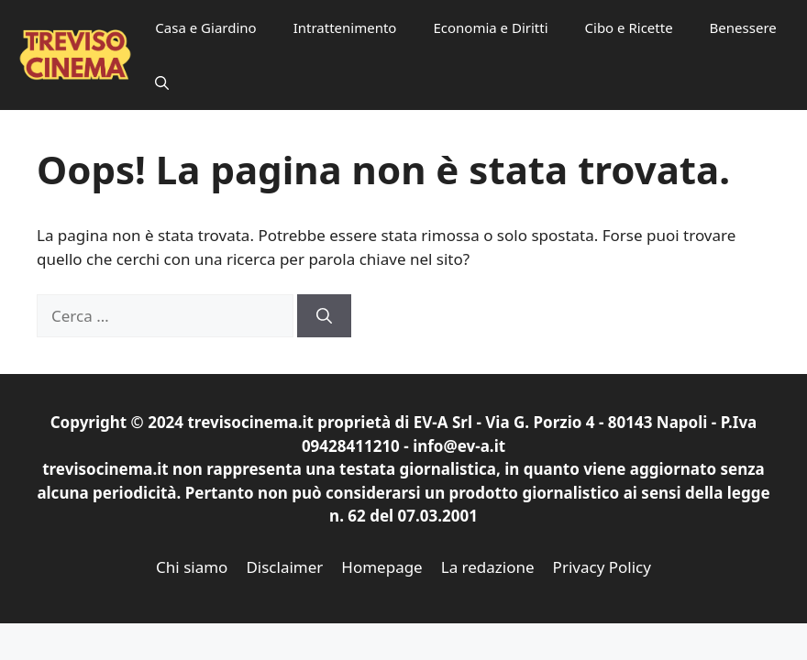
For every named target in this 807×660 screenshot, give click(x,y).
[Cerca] (324, 316)
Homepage (381, 567)
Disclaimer (284, 567)
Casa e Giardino (205, 27)
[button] (162, 82)
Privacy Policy (602, 567)
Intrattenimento (345, 27)
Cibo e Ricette (629, 27)
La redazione (488, 567)
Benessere (743, 27)
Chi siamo (191, 567)
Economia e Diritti (490, 27)
